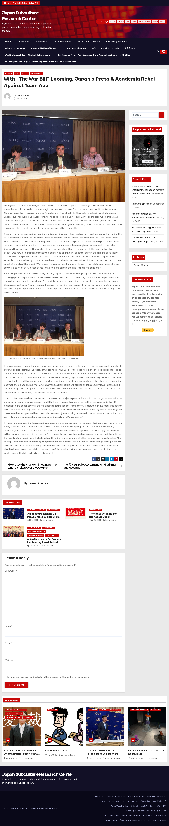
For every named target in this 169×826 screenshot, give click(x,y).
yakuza (121, 21)
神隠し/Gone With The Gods (105, 48)
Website (9, 659)
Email (8, 643)
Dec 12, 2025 (54, 755)
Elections (31, 510)
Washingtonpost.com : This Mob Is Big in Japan (29, 55)
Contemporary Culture (36, 532)
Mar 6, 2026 (12, 758)
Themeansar (52, 808)
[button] (158, 51)
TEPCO (162, 21)
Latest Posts (41, 41)
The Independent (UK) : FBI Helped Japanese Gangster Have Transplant (40, 61)
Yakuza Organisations (116, 41)
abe (127, 21)
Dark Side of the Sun (35, 535)
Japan (112, 21)
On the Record (53, 510)
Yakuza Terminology (15, 48)
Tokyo (134, 21)
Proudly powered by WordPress (16, 808)
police (155, 21)
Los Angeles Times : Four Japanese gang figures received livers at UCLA (94, 55)
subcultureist (46, 545)
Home (8, 41)
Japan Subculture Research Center (37, 774)
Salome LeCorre (47, 520)
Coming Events (48, 528)
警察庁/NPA (130, 48)
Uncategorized (36, 74)
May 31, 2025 (137, 758)
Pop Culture (28, 717)
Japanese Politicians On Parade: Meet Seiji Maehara (43, 515)
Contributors (23, 41)
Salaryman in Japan (142, 203)
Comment (11, 570)
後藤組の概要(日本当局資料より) (45, 48)
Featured (8, 74)
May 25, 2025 (95, 520)
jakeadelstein (69, 755)
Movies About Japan (14, 717)
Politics (25, 74)
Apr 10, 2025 (32, 545)
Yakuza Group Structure (88, 41)
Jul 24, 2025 (33, 520)
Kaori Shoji (150, 758)
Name (8, 626)
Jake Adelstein (144, 21)
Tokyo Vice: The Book (75, 48)
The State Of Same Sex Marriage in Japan (103, 515)
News (17, 74)
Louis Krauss (23, 95)
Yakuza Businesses (61, 41)
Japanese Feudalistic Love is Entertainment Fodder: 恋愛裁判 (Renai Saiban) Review (148, 190)
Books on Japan (34, 528)
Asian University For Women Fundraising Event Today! (44, 541)
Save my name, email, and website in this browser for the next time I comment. (48, 677)
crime (24, 710)
